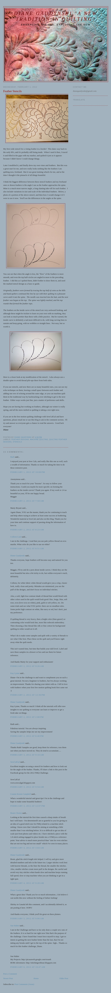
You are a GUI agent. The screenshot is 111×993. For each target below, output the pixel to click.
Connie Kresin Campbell (20, 794)
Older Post (63, 978)
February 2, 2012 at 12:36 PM (27, 695)
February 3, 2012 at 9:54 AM (27, 787)
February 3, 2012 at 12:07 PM (27, 806)
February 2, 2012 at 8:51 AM (27, 548)
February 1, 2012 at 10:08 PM (27, 472)
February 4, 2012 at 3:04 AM (27, 848)
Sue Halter (14, 925)
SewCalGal (15, 762)
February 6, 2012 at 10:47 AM (27, 967)
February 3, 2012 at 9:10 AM (27, 755)
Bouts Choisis (16, 813)
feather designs (20, 439)
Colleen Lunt (15, 537)
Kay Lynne (14, 673)
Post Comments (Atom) (24, 984)
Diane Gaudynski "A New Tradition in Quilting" (55, 16)
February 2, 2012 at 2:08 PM (27, 717)
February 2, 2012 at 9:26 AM (27, 666)
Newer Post (8, 978)
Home (36, 978)
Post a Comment (10, 974)
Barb (12, 457)
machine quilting (39, 439)
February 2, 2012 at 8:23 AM (27, 529)
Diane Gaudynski (17, 555)
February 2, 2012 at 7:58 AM (27, 501)
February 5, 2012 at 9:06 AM (27, 918)
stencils (17, 442)
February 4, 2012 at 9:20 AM (27, 883)
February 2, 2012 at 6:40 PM (27, 736)
